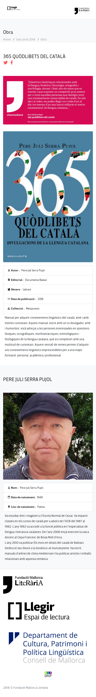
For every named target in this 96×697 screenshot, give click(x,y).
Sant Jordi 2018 (25, 39)
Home (7, 39)
